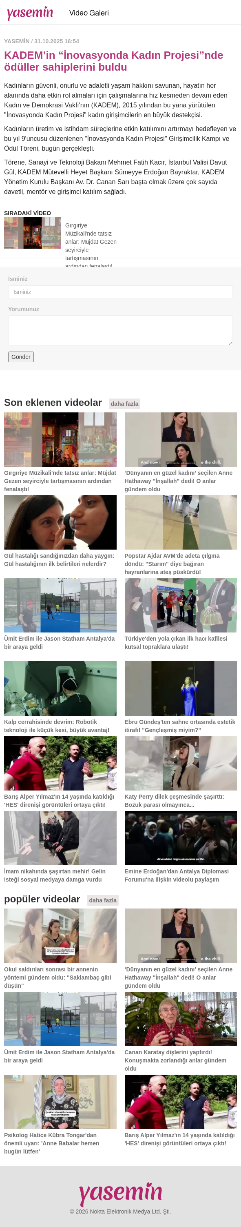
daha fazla (125, 404)
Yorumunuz (23, 309)
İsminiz (17, 279)
